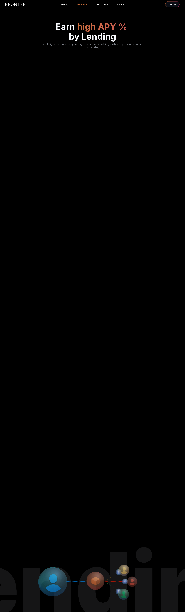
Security (64, 4)
